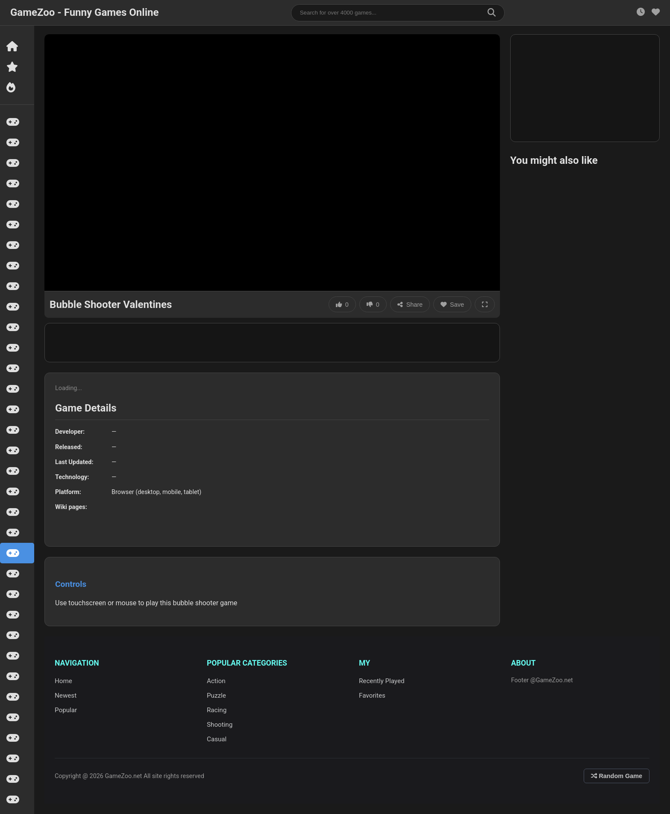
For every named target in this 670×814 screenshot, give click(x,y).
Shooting (219, 724)
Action (216, 681)
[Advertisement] (272, 342)
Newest (65, 695)
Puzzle (216, 695)
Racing (216, 710)
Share (410, 304)
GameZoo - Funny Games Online (84, 12)
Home (63, 681)
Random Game (616, 776)
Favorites (372, 695)
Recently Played (382, 681)
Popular (66, 710)
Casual (216, 739)
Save (452, 304)
